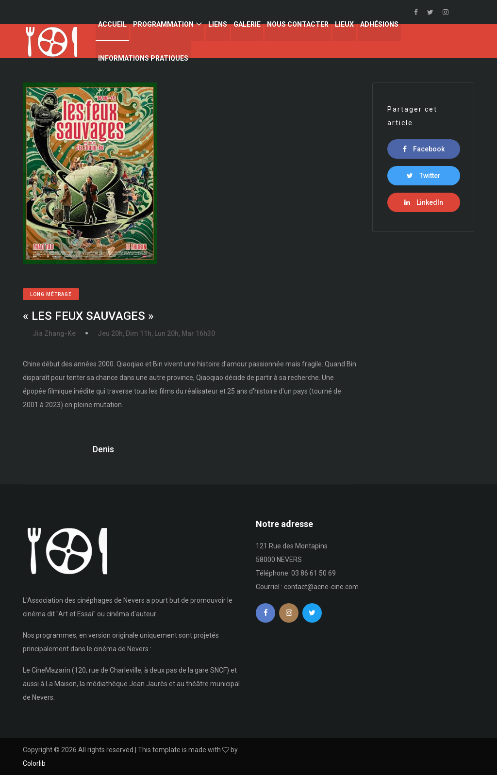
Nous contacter (298, 24)
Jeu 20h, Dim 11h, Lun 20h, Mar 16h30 (156, 333)
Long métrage (51, 294)
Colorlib (34, 763)
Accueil (112, 24)
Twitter (424, 176)
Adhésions (379, 24)
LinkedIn (423, 202)
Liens (217, 24)
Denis (103, 449)
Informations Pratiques (143, 58)
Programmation (163, 24)
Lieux (344, 24)
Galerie (247, 24)
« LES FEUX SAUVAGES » (88, 316)
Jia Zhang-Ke (54, 333)
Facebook (424, 149)
